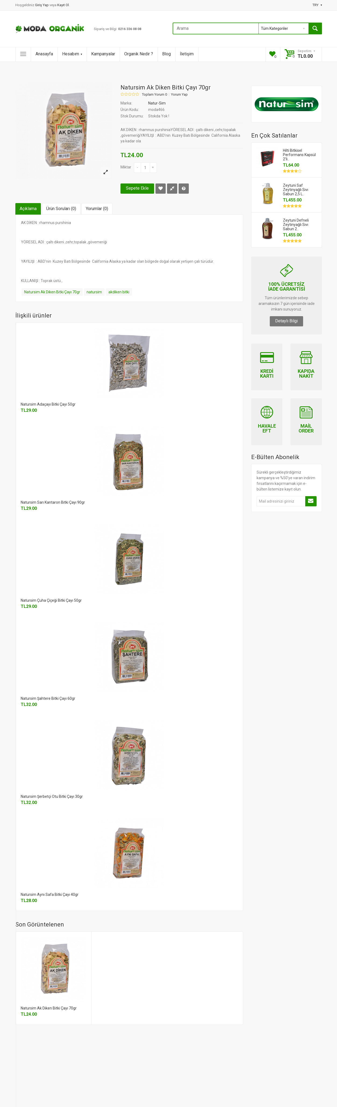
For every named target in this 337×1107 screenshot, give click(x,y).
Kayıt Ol (63, 5)
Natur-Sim (157, 103)
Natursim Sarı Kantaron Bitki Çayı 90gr (53, 502)
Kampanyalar (103, 53)
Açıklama (28, 208)
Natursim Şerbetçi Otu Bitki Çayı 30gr (52, 796)
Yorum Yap (179, 94)
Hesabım (72, 53)
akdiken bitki (118, 292)
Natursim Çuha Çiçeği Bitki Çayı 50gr (51, 600)
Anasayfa (44, 53)
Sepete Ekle (137, 188)
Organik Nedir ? (138, 53)
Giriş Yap (42, 5)
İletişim (187, 53)
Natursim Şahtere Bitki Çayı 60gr (48, 698)
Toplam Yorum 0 (154, 94)
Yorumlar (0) (97, 208)
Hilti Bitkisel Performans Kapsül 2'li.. (299, 154)
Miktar (125, 167)
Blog (166, 53)
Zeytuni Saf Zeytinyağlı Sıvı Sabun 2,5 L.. (295, 189)
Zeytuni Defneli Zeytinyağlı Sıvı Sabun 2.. (296, 224)
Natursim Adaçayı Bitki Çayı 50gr (48, 404)
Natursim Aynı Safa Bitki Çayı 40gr (50, 894)
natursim (94, 292)
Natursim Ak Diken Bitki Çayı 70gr (52, 292)
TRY (317, 5)
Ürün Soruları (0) (61, 208)
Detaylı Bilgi (286, 320)
